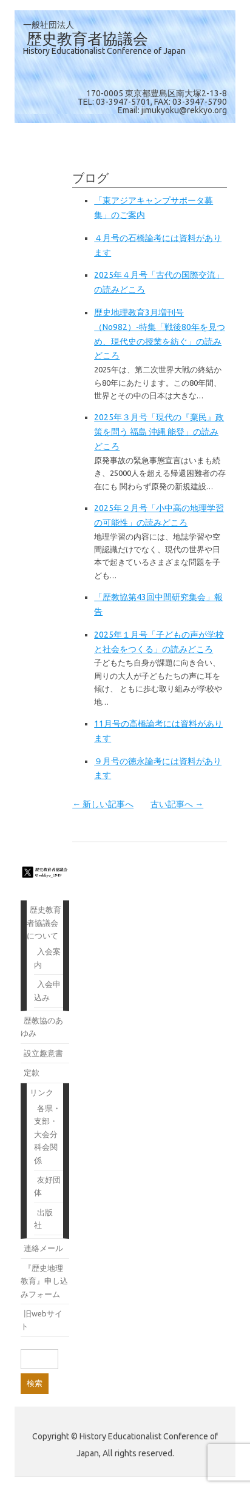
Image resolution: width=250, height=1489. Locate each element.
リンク (41, 1092)
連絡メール (43, 1248)
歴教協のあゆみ (42, 1026)
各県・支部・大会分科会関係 (47, 1134)
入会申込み (47, 990)
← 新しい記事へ (102, 804)
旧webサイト (41, 1319)
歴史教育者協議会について (44, 922)
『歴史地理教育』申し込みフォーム (44, 1281)
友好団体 (47, 1186)
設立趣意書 (43, 1053)
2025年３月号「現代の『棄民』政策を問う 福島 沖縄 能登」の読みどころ (159, 431)
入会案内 (47, 957)
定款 (31, 1072)
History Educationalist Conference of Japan (104, 51)
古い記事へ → (176, 804)
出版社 (43, 1218)
